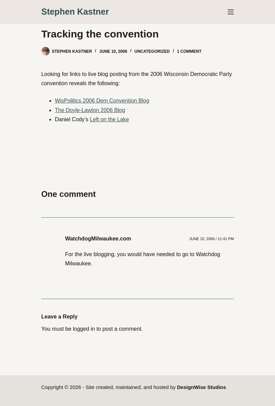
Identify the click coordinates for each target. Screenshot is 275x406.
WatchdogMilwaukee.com (98, 238)
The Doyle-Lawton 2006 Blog (90, 110)
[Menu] (231, 12)
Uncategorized (152, 51)
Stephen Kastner (75, 11)
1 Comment (189, 51)
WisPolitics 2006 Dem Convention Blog (102, 101)
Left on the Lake (109, 119)
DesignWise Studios (201, 387)
